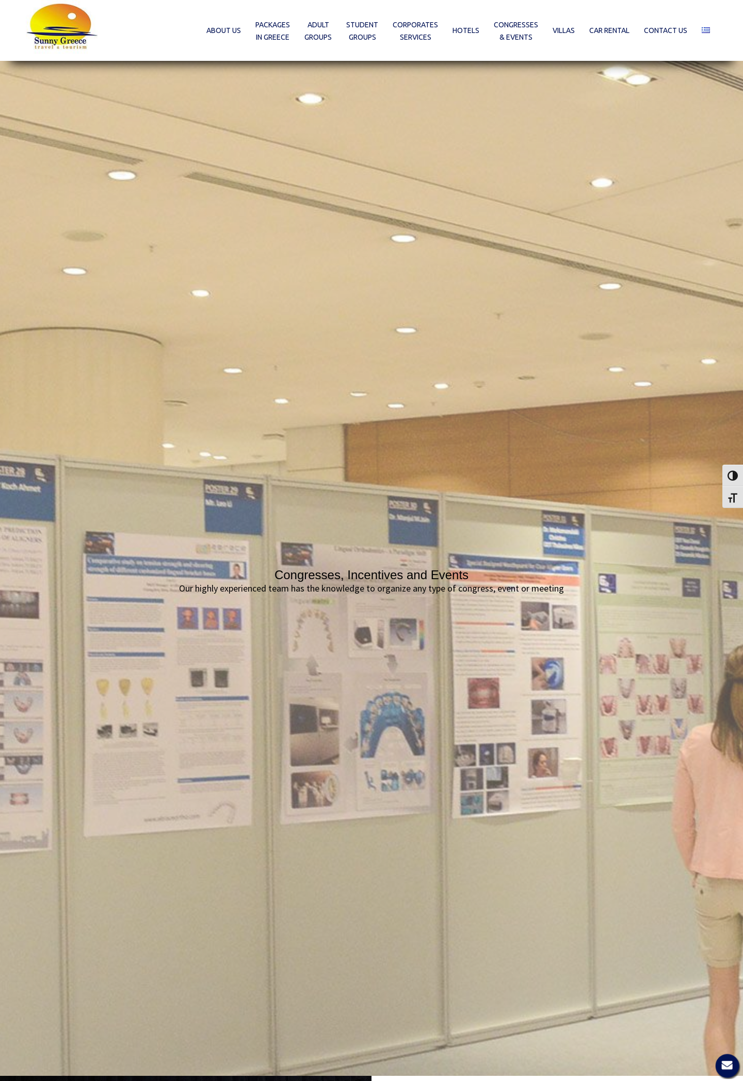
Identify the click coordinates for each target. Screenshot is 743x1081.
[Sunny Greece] (62, 30)
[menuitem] (223, 30)
